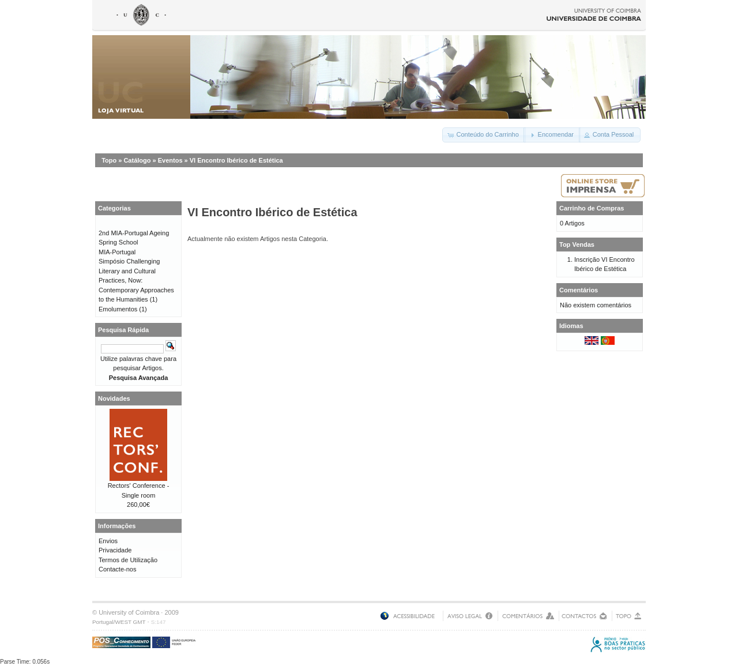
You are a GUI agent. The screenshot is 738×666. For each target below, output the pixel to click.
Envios (108, 540)
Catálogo (136, 160)
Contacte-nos (117, 569)
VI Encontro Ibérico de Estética (236, 160)
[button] (483, 134)
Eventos (170, 160)
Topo (108, 160)
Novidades (114, 398)
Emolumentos (118, 309)
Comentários (578, 290)
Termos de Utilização (128, 559)
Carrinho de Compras (591, 208)
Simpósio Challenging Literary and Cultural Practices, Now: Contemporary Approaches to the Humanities (136, 280)
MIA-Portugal (117, 252)
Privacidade (115, 550)
